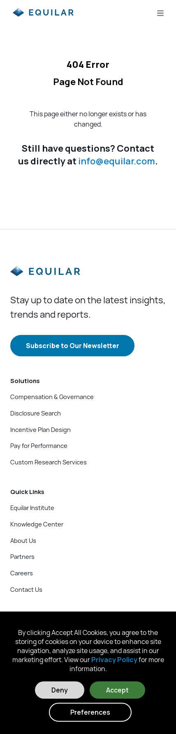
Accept (117, 690)
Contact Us (26, 589)
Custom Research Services (48, 462)
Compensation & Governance (52, 396)
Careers (21, 573)
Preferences (90, 712)
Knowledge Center (36, 524)
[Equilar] (45, 277)
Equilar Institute (32, 507)
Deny (59, 690)
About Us (23, 540)
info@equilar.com (116, 161)
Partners (22, 556)
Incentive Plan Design (40, 429)
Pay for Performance (38, 445)
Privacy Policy (114, 659)
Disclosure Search (35, 413)
